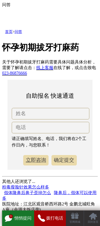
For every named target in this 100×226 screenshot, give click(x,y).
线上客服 (44, 67)
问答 (18, 32)
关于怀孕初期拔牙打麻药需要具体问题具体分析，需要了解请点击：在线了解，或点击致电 (49, 68)
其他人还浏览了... (18, 181)
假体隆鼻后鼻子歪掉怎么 (27, 192)
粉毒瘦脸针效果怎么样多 (25, 187)
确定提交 (64, 160)
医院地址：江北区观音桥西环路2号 (35, 204)
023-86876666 (14, 73)
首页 (9, 32)
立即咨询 (36, 160)
